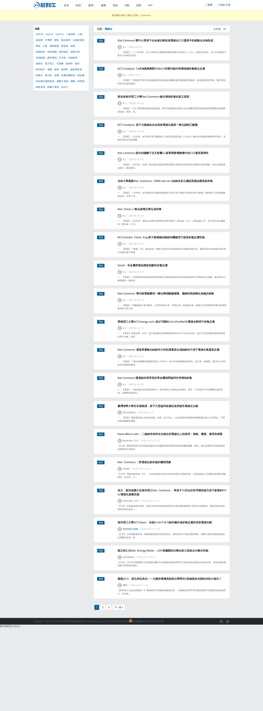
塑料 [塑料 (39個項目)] (56, 40)
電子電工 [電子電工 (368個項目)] (49, 63)
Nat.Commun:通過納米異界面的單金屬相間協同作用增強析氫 (170, 431)
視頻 (115, 5)
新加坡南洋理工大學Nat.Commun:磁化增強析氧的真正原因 (168, 108)
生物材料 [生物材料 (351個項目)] (72, 57)
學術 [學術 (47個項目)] (38, 45)
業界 (90, 5)
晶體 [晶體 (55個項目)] (72, 45)
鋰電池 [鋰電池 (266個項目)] (81, 81)
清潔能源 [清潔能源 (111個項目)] (40, 57)
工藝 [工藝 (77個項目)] (45, 45)
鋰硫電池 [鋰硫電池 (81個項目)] (40, 87)
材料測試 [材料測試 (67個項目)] (63, 51)
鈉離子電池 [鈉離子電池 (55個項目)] (62, 81)
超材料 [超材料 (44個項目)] (64, 69)
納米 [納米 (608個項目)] (77, 63)
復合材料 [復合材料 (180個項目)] (65, 40)
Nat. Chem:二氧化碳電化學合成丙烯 (153, 236)
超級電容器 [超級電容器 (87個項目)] (76, 69)
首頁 (66, 5)
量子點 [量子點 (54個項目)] (48, 75)
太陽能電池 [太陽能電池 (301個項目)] (78, 40)
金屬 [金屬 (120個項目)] (56, 75)
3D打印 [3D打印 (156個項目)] (39, 34)
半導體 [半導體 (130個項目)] (48, 40)
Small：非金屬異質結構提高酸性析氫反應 (156, 300)
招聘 (138, 5)
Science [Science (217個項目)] (60, 34)
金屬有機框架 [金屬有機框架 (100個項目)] (68, 75)
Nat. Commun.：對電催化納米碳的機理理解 (158, 526)
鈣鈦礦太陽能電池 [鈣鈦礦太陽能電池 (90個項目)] (45, 81)
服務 (103, 5)
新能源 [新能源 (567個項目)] (64, 45)
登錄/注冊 (224, 5)
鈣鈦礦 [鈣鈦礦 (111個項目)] (80, 75)
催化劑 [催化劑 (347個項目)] (39, 40)
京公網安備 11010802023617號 (146, 704)
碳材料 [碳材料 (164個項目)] (69, 63)
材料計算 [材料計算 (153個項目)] (75, 51)
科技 (78, 5)
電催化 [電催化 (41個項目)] (39, 63)
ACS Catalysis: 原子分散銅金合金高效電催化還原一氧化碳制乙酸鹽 (173, 139)
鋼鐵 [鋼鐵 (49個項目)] (73, 81)
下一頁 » (118, 690)
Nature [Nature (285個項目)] (49, 34)
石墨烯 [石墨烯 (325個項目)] (60, 63)
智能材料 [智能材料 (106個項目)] (40, 51)
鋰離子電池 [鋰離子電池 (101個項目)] (53, 87)
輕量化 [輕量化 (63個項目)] (39, 75)
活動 (126, 5)
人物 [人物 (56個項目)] (79, 34)
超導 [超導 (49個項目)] (56, 69)
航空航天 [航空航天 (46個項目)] (40, 69)
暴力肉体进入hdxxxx (10, 709)
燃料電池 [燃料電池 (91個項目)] (52, 57)
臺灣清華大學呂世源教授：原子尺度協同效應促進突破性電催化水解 (173, 462)
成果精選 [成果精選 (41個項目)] (54, 45)
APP (150, 5)
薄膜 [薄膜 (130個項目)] (49, 69)
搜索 (209, 5)
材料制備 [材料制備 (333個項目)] (52, 51)
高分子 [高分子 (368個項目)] (64, 87)
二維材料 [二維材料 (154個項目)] (70, 34)
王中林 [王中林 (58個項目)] (62, 57)
